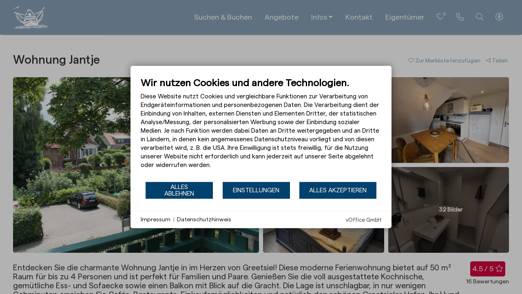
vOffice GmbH (363, 220)
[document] (261, 129)
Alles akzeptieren (338, 190)
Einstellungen (256, 190)
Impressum (155, 219)
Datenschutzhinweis (204, 219)
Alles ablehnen (179, 189)
